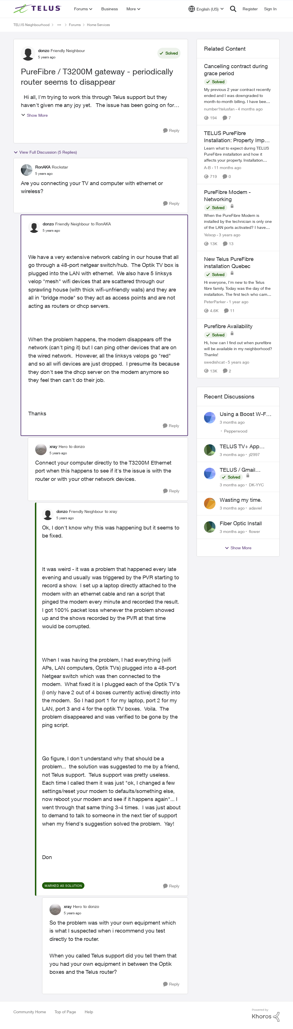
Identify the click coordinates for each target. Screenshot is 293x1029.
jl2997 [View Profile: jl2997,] (254, 454)
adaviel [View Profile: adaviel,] (255, 507)
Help (89, 1011)
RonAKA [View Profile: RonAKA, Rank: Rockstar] (42, 166)
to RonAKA (101, 223)
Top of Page (65, 1011)
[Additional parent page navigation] (59, 25)
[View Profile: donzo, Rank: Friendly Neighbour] (28, 53)
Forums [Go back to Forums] (75, 25)
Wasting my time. (241, 500)
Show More (34, 115)
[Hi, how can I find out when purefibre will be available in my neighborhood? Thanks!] (238, 348)
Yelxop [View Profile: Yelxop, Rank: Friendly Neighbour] (210, 234)
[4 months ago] (249, 109)
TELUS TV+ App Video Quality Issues (244, 446)
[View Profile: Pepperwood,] (209, 417)
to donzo (77, 446)
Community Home (29, 1011)
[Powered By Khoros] (266, 1015)
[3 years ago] (228, 235)
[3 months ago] (232, 422)
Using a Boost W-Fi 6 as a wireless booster (246, 414)
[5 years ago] (237, 362)
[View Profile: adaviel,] (209, 503)
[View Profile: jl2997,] (209, 450)
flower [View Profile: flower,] (254, 531)
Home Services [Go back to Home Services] (98, 25)
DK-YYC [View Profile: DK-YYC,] (256, 484)
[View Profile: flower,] (209, 527)
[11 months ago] (226, 168)
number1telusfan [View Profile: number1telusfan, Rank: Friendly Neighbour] (219, 108)
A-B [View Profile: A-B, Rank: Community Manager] (207, 167)
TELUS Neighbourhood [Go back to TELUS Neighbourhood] (31, 25)
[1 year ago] (237, 302)
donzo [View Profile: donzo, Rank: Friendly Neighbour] (43, 50)
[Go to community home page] (38, 8)
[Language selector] (206, 9)
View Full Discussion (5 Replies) (45, 152)
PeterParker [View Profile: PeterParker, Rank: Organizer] (215, 302)
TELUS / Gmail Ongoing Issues (239, 470)
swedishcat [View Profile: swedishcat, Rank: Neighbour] (214, 361)
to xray (111, 511)
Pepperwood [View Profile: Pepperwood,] (235, 431)
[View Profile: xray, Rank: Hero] (41, 449)
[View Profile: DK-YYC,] (209, 473)
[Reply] (171, 130)
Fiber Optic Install (241, 523)
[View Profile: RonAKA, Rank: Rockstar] (26, 170)
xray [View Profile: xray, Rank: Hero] (53, 446)
